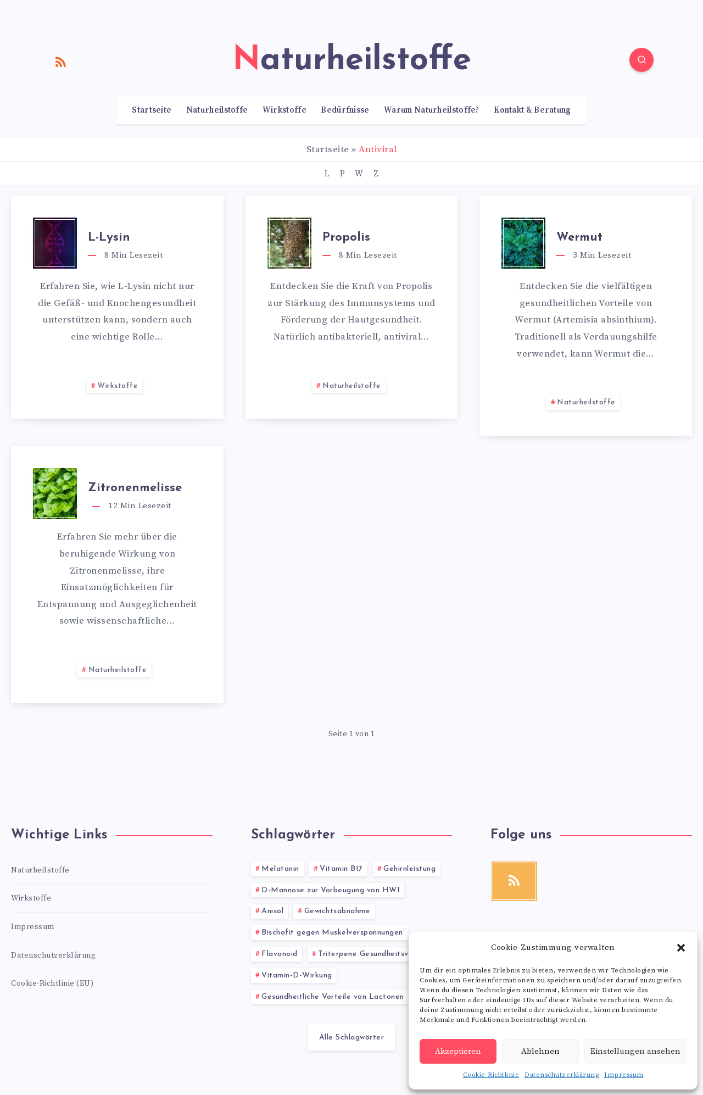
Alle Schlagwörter (351, 1037)
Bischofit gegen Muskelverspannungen (332, 933)
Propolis (346, 237)
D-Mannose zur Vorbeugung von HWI (330, 890)
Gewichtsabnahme (337, 911)
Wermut (579, 237)
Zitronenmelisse (135, 488)
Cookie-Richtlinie (491, 1075)
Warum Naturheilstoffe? (431, 110)
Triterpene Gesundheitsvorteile (375, 954)
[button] (681, 947)
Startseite (151, 110)
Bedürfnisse (345, 110)
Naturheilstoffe (217, 110)
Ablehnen (540, 1051)
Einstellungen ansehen (635, 1051)
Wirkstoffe (284, 110)
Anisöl (272, 911)
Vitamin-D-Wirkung (296, 975)
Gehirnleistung (409, 869)
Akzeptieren (458, 1051)
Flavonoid (279, 954)
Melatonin (280, 869)
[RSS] (61, 61)
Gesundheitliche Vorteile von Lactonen (332, 997)
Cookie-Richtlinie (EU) (52, 983)
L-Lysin (109, 237)
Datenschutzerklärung (562, 1075)
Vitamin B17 (341, 869)
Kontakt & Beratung (532, 110)
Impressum (624, 1075)
